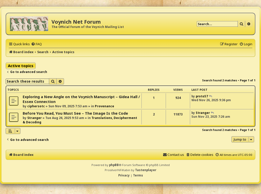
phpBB (114, 165)
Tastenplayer (145, 170)
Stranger (34, 118)
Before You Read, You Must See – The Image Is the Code (75, 113)
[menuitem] (36, 44)
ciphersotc (36, 106)
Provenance (104, 106)
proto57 (202, 96)
